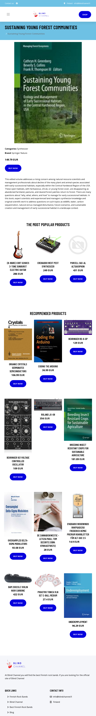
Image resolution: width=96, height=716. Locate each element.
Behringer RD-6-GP (78, 338)
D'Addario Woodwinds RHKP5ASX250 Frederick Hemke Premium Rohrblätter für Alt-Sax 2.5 (78, 530)
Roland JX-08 (48, 414)
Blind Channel (16, 702)
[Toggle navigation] (8, 14)
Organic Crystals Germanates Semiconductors (18, 368)
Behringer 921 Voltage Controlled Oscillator (18, 461)
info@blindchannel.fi (82, 3)
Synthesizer (22, 148)
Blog (12, 712)
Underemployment (78, 621)
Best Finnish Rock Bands (21, 707)
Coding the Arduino (48, 366)
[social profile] (17, 3)
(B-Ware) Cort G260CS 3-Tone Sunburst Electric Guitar (18, 266)
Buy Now (13, 168)
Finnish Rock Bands (19, 696)
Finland (69, 3)
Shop (85, 14)
